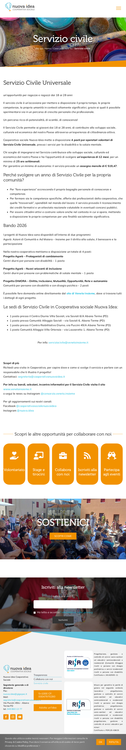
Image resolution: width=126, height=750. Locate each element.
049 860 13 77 (14, 709)
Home (47, 48)
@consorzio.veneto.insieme (58, 393)
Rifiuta (114, 742)
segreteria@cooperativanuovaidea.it (41, 376)
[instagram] (13, 717)
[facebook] (6, 717)
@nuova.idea (25, 410)
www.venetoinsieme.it (17, 389)
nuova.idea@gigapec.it (15, 694)
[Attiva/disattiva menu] (118, 8)
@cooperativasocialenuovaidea (36, 406)
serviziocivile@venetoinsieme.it (68, 342)
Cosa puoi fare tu (62, 48)
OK (100, 742)
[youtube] (19, 717)
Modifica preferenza (29, 745)
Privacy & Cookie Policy (16, 742)
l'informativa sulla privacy (76, 612)
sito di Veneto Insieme (81, 293)
